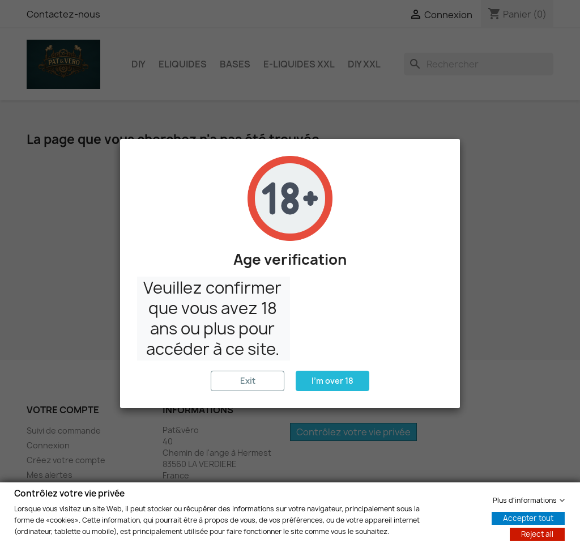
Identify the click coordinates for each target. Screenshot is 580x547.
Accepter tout (528, 517)
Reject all (537, 533)
